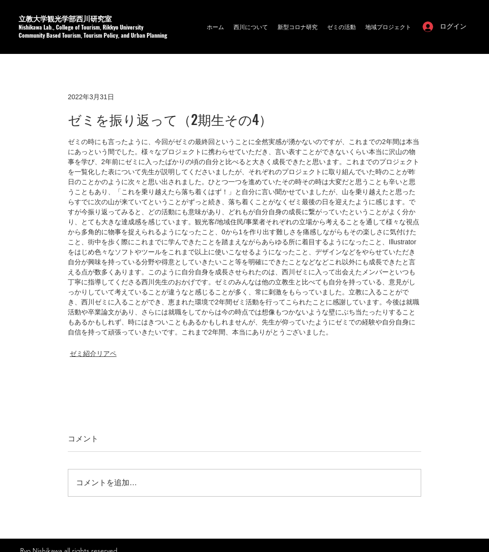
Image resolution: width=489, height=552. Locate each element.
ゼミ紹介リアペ (93, 353)
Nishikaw (29, 27)
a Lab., (47, 27)
